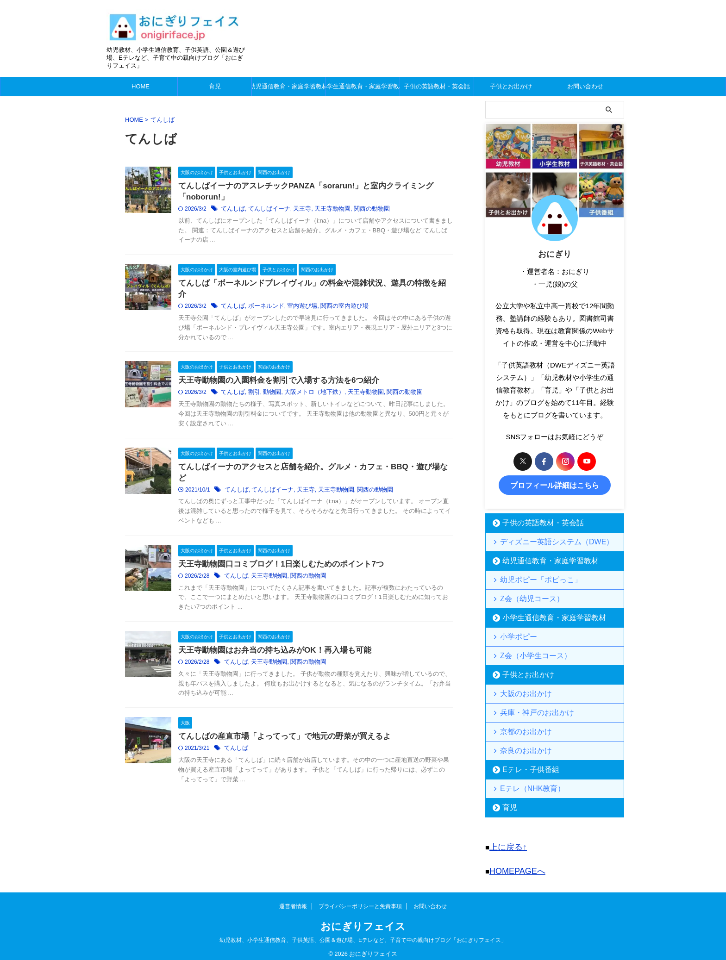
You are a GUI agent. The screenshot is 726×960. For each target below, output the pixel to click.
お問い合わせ (585, 86)
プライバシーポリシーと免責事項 (360, 899)
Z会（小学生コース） (528, 653)
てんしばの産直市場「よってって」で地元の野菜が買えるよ (301, 748)
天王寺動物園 (347, 210)
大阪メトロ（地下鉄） (331, 396)
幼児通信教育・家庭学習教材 (288, 86)
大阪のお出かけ (520, 691)
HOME (140, 86)
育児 (215, 86)
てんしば (255, 210)
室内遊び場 (319, 309)
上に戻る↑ (505, 844)
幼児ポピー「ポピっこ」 (532, 577)
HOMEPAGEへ (512, 865)
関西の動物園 (384, 210)
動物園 (291, 396)
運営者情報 (293, 899)
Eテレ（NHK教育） (525, 786)
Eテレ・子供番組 (524, 767)
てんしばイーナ (288, 210)
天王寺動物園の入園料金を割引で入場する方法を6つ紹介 (296, 384)
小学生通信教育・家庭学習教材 (363, 86)
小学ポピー (514, 634)
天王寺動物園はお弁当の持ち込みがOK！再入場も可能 (292, 660)
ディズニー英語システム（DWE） (545, 539)
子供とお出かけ (511, 86)
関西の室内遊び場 (359, 309)
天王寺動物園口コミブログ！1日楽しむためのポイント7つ (298, 571)
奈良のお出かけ (520, 748)
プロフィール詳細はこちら (555, 483)
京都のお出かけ (520, 729)
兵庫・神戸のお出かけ (529, 710)
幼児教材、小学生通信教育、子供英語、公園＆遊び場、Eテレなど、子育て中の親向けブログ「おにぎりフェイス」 (363, 933)
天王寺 (319, 210)
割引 (275, 396)
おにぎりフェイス (363, 919)
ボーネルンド (286, 309)
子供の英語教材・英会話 (437, 86)
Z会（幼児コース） (525, 596)
